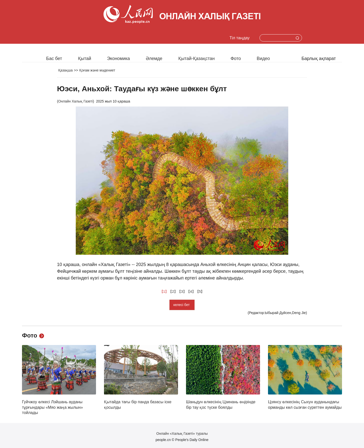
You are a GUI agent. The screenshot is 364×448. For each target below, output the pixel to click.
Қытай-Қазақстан (196, 58)
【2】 (173, 292)
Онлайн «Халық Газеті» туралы (182, 434)
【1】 (164, 292)
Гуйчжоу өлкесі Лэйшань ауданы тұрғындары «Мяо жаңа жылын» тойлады (52, 407)
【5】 (200, 292)
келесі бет (181, 305)
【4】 (191, 292)
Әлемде (154, 58)
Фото (235, 58)
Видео (263, 58)
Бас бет (54, 58)
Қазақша (65, 70)
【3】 (182, 292)
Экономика (118, 58)
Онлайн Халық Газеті (75, 101)
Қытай (84, 58)
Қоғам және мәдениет (97, 70)
